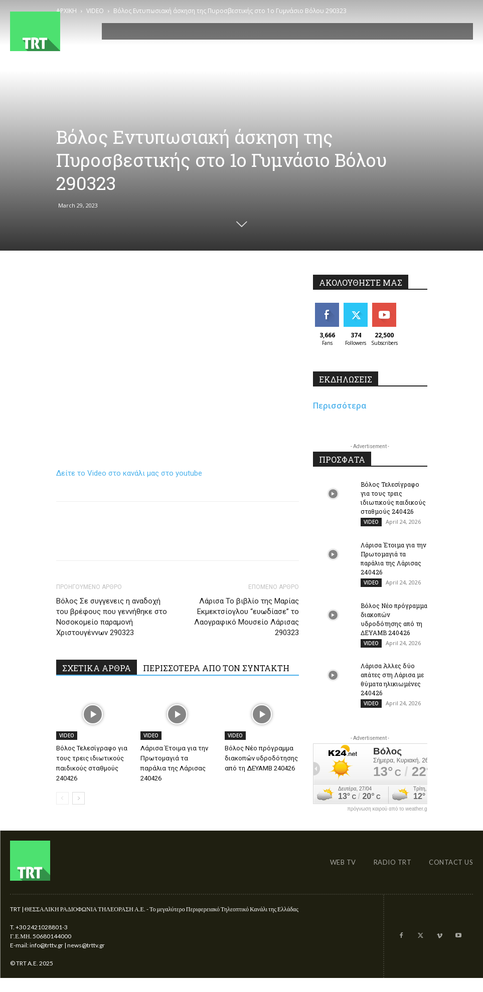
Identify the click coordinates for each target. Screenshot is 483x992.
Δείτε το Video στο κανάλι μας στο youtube (129, 473)
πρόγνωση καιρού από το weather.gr (388, 815)
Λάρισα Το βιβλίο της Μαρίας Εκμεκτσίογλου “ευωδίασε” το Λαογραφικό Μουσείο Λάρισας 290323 (246, 617)
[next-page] (78, 798)
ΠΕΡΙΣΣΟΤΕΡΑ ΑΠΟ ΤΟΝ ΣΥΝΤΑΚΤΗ (216, 668)
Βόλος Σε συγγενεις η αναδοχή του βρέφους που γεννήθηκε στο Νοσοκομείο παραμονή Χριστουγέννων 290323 (111, 617)
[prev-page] (62, 798)
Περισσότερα (340, 405)
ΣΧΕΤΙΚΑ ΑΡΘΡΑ (96, 668)
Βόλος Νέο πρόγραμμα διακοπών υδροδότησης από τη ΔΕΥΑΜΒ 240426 (261, 758)
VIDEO (66, 735)
